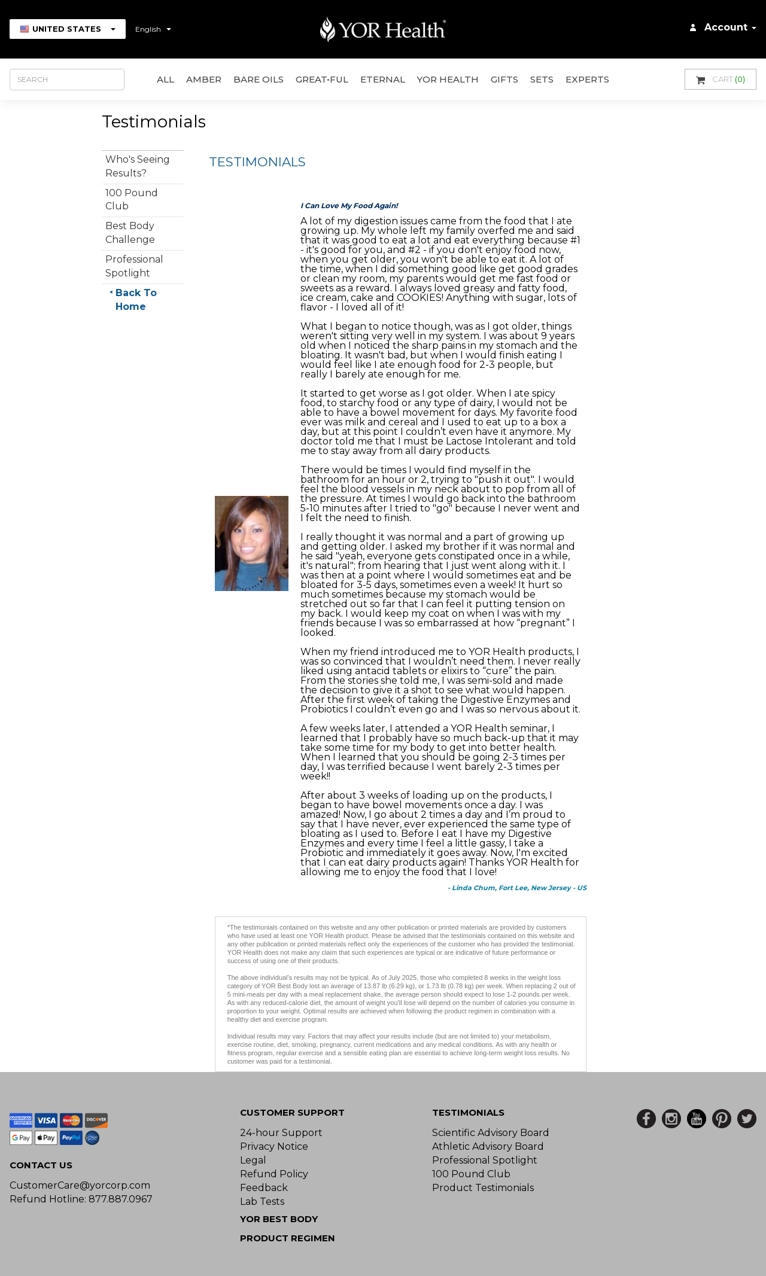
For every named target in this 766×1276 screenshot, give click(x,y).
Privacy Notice (274, 1146)
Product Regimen (287, 1238)
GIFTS (504, 79)
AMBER (203, 79)
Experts (587, 79)
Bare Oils (258, 79)
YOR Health (448, 79)
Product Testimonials (483, 1187)
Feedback (264, 1187)
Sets (542, 79)
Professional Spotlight (484, 1160)
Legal (253, 1160)
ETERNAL (382, 79)
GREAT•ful (322, 79)
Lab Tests (262, 1201)
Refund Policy (274, 1174)
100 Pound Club (471, 1174)
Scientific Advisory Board (490, 1132)
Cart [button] (720, 79)
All (165, 79)
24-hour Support (281, 1132)
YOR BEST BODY (279, 1219)
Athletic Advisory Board (488, 1146)
